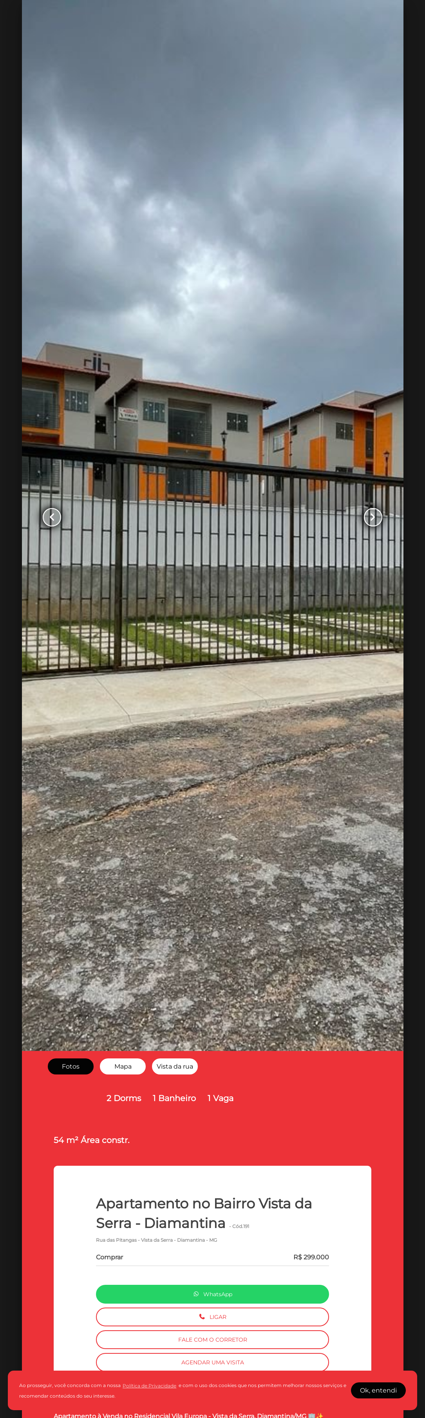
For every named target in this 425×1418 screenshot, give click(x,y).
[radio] (70, 1066)
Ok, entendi (378, 1390)
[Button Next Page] (370, 517)
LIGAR (212, 1317)
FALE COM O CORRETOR (212, 1339)
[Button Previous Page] (54, 517)
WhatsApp (213, 1294)
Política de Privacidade (149, 1386)
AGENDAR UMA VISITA (212, 1362)
